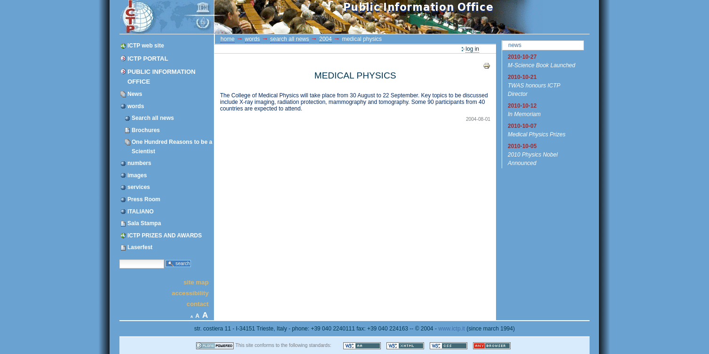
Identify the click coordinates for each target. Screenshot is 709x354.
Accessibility (190, 293)
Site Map (196, 281)
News (134, 94)
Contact (198, 303)
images (137, 175)
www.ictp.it (451, 328)
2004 (325, 39)
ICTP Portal (297, 17)
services (138, 187)
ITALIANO (140, 211)
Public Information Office (161, 76)
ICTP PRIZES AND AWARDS (164, 235)
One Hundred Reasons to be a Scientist (172, 146)
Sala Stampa (144, 223)
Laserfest (139, 247)
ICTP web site (145, 45)
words (135, 106)
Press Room (143, 199)
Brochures (146, 130)
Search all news (153, 118)
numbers (139, 163)
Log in (472, 49)
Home (228, 39)
